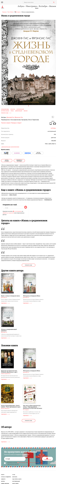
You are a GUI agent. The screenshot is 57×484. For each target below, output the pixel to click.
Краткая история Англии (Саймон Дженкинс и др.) (9, 371)
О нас (13, 474)
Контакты (14, 476)
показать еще (28, 265)
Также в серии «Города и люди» (11, 123)
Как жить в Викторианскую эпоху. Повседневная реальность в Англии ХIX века (32, 407)
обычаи (25, 110)
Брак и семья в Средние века (10, 296)
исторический (20, 109)
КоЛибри (43, 6)
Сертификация (16, 481)
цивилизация (18, 110)
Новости (3, 479)
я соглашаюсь (18, 211)
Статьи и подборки (6, 476)
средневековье (5, 109)
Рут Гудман (26, 409)
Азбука (21, 6)
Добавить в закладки (19, 161)
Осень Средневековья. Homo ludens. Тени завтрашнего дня (10, 406)
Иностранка (31, 6)
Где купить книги (16, 479)
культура (12, 109)
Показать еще (6, 112)
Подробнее (5, 303)
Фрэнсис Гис (19, 117)
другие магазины (38, 153)
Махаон (52, 6)
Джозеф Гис (10, 117)
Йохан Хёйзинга (5, 408)
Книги (36, 8)
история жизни (5, 110)
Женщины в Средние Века (31, 296)
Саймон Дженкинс (6, 373)
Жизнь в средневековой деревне (9, 330)
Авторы (3, 481)
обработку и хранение (8, 213)
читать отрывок (7, 161)
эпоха (12, 110)
